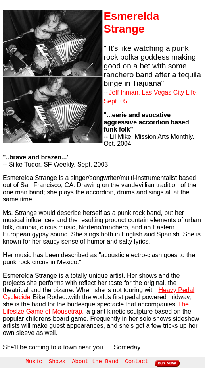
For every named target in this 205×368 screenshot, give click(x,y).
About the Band (95, 361)
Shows (57, 361)
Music (33, 361)
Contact (136, 361)
